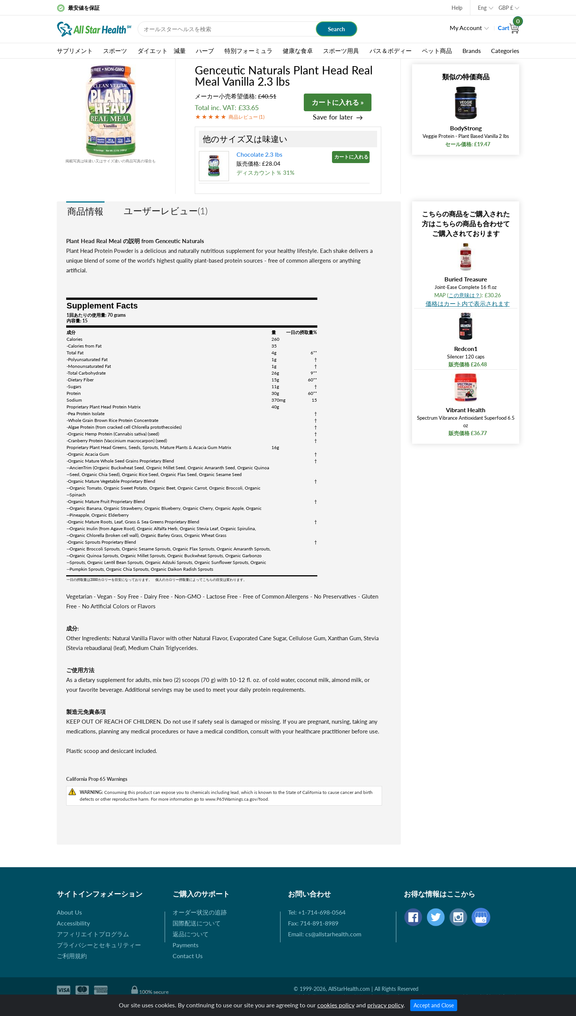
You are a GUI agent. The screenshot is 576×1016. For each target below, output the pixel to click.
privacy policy (385, 1004)
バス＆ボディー (391, 50)
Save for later (333, 117)
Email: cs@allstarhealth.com (324, 933)
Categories (505, 50)
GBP (506, 8)
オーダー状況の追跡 (200, 912)
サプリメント (75, 50)
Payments (186, 944)
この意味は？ (464, 295)
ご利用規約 (72, 955)
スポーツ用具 (341, 50)
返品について (191, 933)
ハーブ (205, 50)
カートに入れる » (338, 102)
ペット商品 (437, 50)
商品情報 (85, 211)
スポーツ (115, 50)
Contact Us (188, 955)
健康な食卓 (298, 50)
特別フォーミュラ (248, 50)
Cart (508, 27)
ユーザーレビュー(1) (166, 210)
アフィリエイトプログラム (93, 933)
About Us (69, 912)
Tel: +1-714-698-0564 (317, 912)
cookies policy (336, 1004)
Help (457, 8)
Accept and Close (434, 1005)
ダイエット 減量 (162, 50)
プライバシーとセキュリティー (99, 944)
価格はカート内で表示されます (468, 303)
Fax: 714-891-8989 (313, 923)
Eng (482, 8)
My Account (466, 27)
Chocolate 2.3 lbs (259, 154)
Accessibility (73, 923)
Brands (471, 50)
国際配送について (197, 923)
